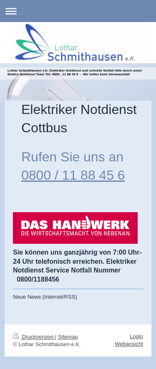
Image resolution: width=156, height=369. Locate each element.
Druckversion (34, 337)
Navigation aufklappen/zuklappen (78, 11)
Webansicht (129, 344)
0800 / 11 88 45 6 (73, 175)
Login (136, 336)
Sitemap (68, 337)
